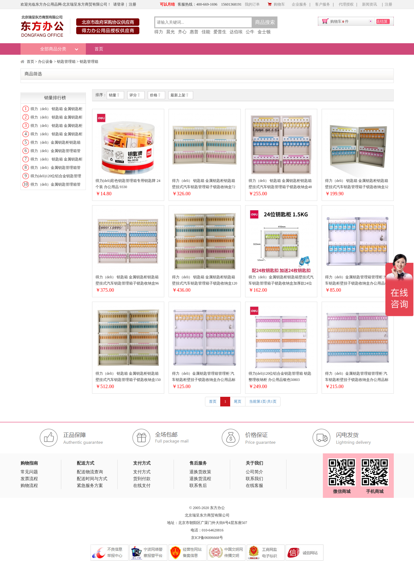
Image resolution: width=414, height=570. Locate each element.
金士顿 (264, 32)
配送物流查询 (90, 472)
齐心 (182, 32)
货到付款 (142, 478)
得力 (158, 32)
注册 (132, 4)
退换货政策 (200, 472)
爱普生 (219, 32)
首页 (99, 49)
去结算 (382, 21)
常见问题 (29, 472)
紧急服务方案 (90, 485)
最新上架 (179, 95)
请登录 (118, 4)
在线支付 (142, 485)
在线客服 (254, 485)
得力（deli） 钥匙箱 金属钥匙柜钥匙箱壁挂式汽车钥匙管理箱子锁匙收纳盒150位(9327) (128, 377)
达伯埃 (236, 32)
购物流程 (29, 485)
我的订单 (252, 4)
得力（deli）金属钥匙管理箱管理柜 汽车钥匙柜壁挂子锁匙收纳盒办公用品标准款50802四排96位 (356, 377)
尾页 (237, 401)
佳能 (206, 32)
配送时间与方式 (92, 478)
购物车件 (339, 21)
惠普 (194, 32)
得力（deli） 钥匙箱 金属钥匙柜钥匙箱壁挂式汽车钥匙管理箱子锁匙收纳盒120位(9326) (204, 280)
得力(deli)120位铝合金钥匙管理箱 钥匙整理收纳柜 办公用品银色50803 (280, 376)
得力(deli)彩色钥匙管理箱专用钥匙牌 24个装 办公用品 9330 (127, 183)
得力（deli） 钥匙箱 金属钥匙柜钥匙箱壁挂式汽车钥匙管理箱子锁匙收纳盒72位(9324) (203, 184)
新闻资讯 (369, 4)
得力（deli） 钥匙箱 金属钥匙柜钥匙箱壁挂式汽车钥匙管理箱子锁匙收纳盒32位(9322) (356, 184)
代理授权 (346, 4)
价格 (155, 95)
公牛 (250, 32)
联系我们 (254, 478)
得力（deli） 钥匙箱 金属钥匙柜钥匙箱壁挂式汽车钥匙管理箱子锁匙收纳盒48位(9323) (280, 184)
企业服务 (299, 4)
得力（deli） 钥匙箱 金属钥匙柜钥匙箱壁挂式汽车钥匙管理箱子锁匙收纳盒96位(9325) (127, 280)
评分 (135, 95)
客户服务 (322, 4)
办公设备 (45, 61)
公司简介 (254, 472)
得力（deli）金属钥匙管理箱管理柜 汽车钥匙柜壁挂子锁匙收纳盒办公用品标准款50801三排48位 (203, 377)
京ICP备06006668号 (207, 537)
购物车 (276, 4)
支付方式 (142, 472)
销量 (114, 95)
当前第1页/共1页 (262, 401)
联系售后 (198, 485)
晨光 (170, 32)
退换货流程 (200, 478)
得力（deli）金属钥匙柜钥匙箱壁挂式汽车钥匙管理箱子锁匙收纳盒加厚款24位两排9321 (281, 280)
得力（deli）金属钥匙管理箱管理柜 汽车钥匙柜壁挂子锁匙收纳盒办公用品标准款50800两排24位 (356, 280)
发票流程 (29, 478)
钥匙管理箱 (66, 61)
